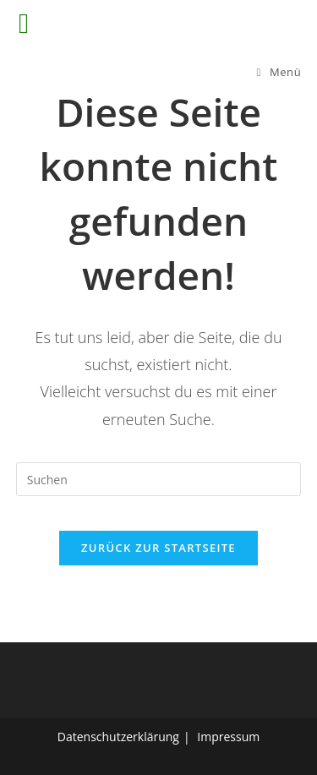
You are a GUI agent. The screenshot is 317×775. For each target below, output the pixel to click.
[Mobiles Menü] (279, 71)
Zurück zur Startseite (158, 547)
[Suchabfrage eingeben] (159, 479)
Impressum (228, 737)
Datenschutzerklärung (118, 737)
